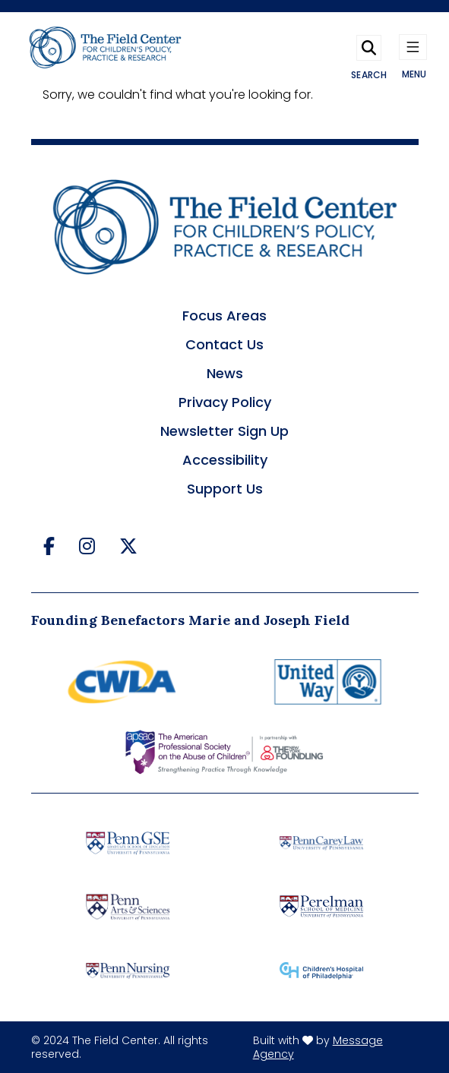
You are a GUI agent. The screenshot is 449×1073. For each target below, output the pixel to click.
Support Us (225, 488)
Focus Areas (224, 315)
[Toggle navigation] (413, 50)
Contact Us (224, 344)
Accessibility (224, 459)
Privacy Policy (225, 402)
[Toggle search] (369, 50)
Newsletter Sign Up (224, 430)
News (225, 373)
